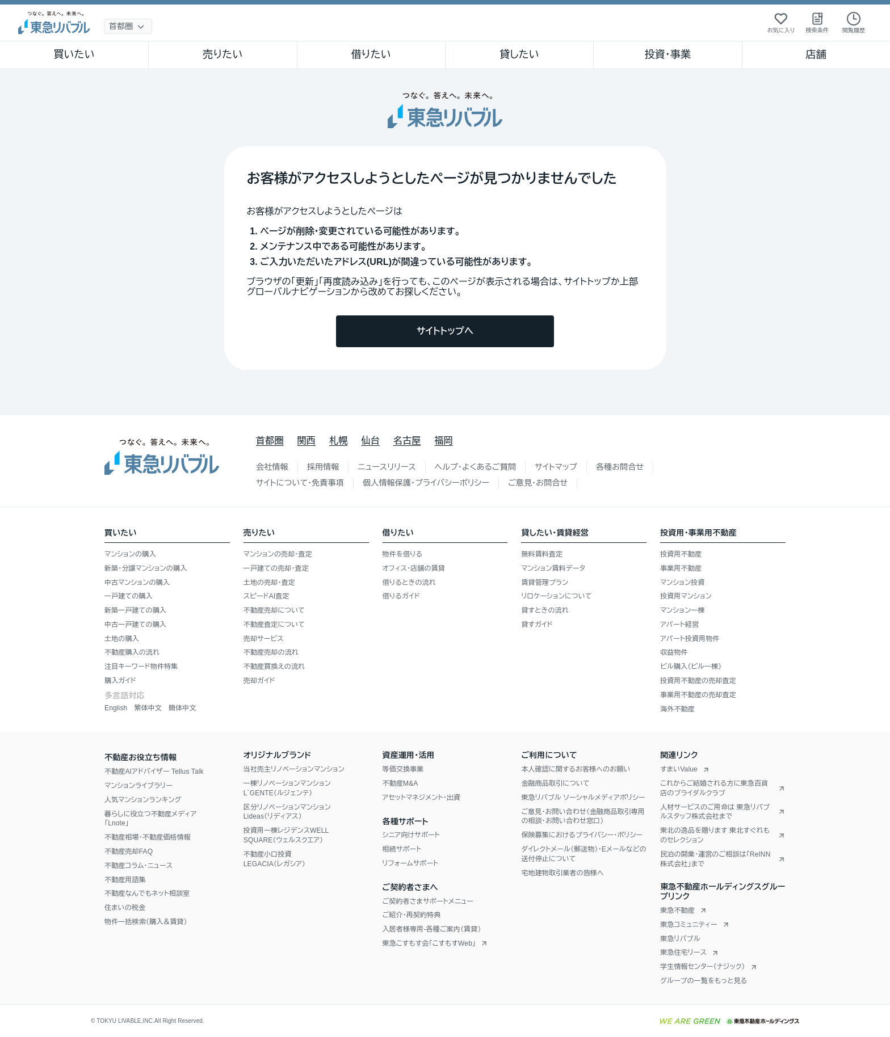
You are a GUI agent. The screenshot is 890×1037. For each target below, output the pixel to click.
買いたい (74, 54)
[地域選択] (128, 26)
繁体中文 (148, 708)
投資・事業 (667, 54)
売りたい (222, 54)
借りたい (371, 54)
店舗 (816, 54)
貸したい (519, 54)
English (115, 708)
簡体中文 (182, 708)
